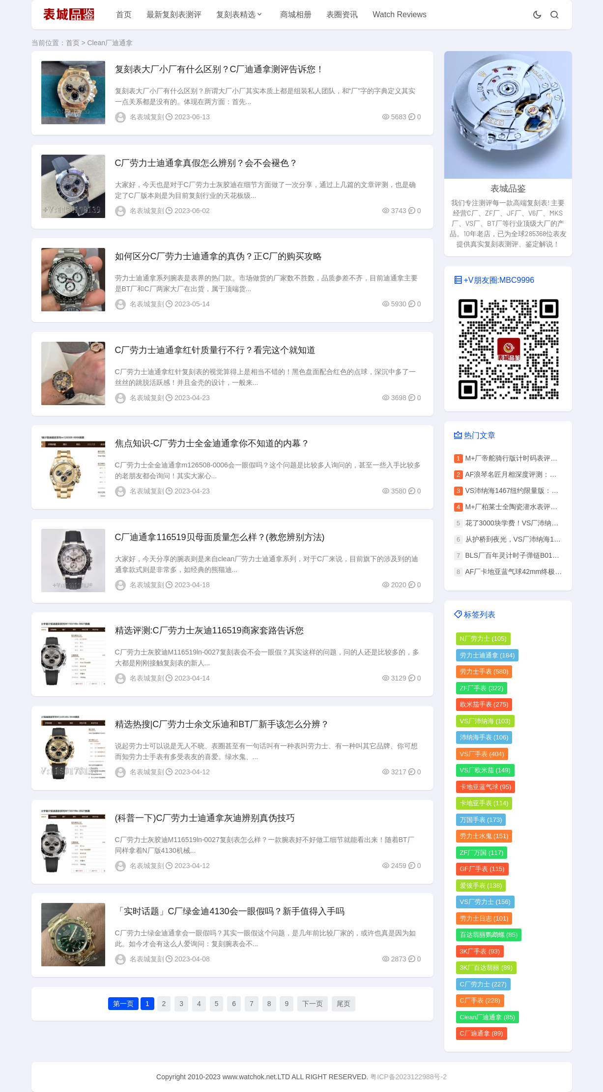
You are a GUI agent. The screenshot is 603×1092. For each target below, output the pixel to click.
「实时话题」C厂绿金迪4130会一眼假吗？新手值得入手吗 (230, 913)
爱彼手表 (481, 885)
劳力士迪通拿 (487, 655)
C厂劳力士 (483, 984)
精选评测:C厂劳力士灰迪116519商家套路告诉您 (209, 632)
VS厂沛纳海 (485, 721)
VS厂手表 (482, 754)
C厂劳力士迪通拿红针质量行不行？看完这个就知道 (215, 350)
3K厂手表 (480, 951)
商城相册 (296, 14)
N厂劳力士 (483, 638)
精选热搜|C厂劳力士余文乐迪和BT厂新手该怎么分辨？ (222, 726)
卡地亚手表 (484, 803)
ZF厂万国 (482, 852)
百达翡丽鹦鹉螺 (489, 934)
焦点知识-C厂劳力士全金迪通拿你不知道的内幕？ (212, 444)
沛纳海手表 (484, 737)
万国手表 (481, 819)
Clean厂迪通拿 (488, 1017)
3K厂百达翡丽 (486, 967)
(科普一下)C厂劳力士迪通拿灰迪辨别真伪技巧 (205, 819)
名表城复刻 (147, 117)
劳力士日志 (484, 918)
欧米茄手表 (484, 704)
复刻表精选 (236, 14)
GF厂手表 (482, 869)
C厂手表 (480, 1000)
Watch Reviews (400, 14)
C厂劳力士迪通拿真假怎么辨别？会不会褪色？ (206, 163)
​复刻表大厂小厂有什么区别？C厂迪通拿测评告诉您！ (220, 69)
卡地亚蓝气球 (486, 787)
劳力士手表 (484, 671)
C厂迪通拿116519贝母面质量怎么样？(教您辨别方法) (220, 538)
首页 (124, 14)
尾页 (343, 1006)
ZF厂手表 (482, 688)
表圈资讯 (342, 14)
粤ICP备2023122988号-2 (408, 1077)
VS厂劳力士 (485, 901)
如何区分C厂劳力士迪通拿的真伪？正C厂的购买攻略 (218, 257)
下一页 (312, 1006)
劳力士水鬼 (484, 836)
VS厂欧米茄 (485, 770)
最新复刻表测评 (173, 14)
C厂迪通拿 (481, 1033)
